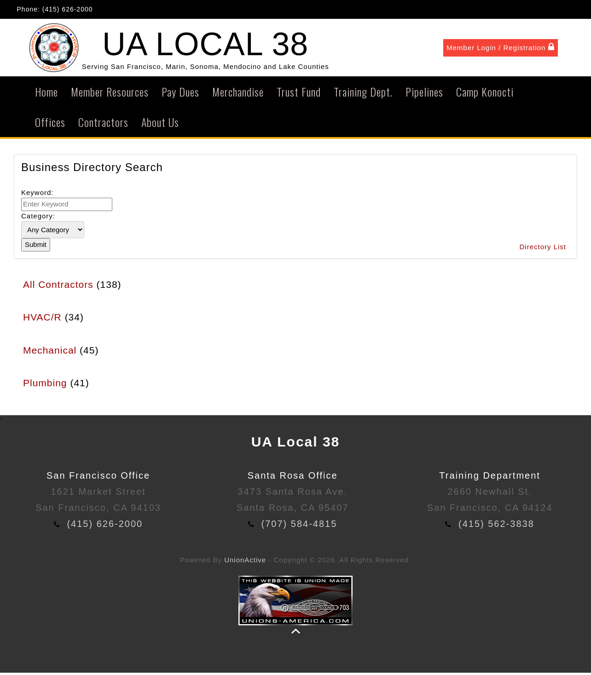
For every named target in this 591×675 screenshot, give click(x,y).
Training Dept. (363, 94)
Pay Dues (180, 94)
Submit (35, 247)
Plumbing (45, 385)
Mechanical (49, 352)
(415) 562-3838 (496, 526)
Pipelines (424, 94)
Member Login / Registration (500, 48)
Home (46, 94)
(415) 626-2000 (67, 9)
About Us (160, 124)
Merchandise (238, 94)
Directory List (542, 249)
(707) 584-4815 (299, 526)
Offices (50, 124)
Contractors (103, 124)
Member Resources (110, 94)
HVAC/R (42, 320)
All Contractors (58, 286)
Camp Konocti (485, 94)
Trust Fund (299, 94)
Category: (38, 218)
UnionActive (245, 562)
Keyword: (37, 195)
